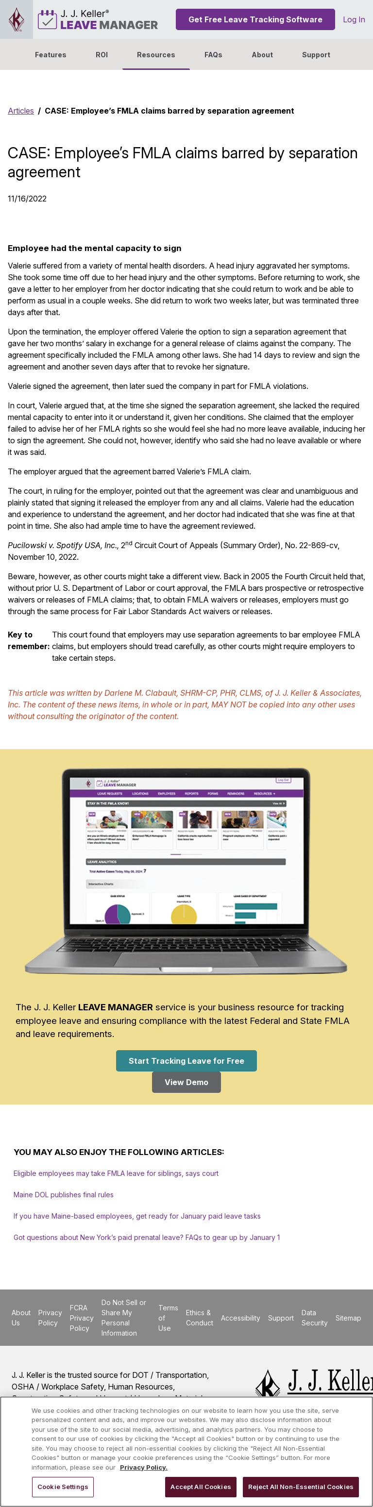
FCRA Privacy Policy (82, 1318)
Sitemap (348, 1318)
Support (316, 54)
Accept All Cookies (200, 1486)
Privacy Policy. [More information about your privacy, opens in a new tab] (144, 1467)
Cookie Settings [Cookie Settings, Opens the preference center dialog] (62, 1486)
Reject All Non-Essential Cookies (301, 1486)
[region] (186, 1451)
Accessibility (240, 1318)
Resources (156, 54)
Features (51, 54)
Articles (21, 111)
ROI (102, 54)
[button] (262, 54)
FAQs (213, 54)
